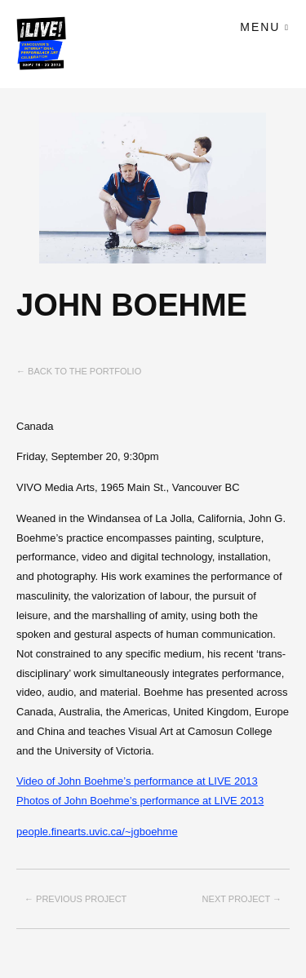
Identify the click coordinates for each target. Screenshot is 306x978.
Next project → (242, 899)
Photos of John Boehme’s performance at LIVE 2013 (140, 800)
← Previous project (75, 899)
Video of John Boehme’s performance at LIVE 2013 (137, 781)
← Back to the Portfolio (78, 371)
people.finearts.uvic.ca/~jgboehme (97, 831)
